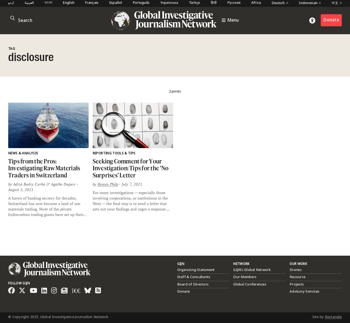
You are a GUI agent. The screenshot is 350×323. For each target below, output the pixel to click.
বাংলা (48, 3)
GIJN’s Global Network (251, 270)
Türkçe (194, 3)
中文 (337, 3)
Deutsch (280, 3)
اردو (11, 3)
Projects (297, 284)
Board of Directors (193, 284)
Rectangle (333, 317)
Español (115, 3)
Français (91, 3)
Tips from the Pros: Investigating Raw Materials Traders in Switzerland (44, 168)
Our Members (244, 277)
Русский (234, 3)
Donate (331, 20)
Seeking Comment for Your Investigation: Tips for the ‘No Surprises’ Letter (130, 168)
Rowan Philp (108, 184)
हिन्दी (214, 3)
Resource (297, 277)
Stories (296, 270)
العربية (29, 3)
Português (141, 3)
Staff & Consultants (194, 277)
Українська (169, 3)
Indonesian (310, 3)
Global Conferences (249, 284)
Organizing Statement (196, 270)
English (68, 3)
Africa (256, 3)
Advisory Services (304, 291)
